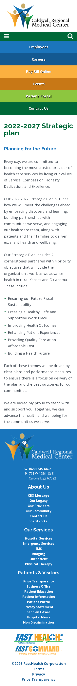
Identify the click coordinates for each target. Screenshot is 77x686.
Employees (38, 46)
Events (39, 83)
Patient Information (38, 596)
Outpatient (38, 559)
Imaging (38, 554)
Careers (38, 59)
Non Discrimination (38, 622)
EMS (38, 548)
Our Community (38, 511)
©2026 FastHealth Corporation (38, 663)
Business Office (38, 586)
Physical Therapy (38, 564)
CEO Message (38, 495)
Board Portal (38, 521)
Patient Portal (38, 96)
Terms (38, 668)
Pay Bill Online (38, 71)
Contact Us (38, 108)
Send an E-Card (38, 612)
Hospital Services (38, 538)
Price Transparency (38, 581)
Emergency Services (38, 543)
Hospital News (38, 617)
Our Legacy (38, 500)
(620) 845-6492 (40, 469)
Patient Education (38, 591)
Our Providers (38, 506)
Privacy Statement (38, 607)
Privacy (38, 674)
